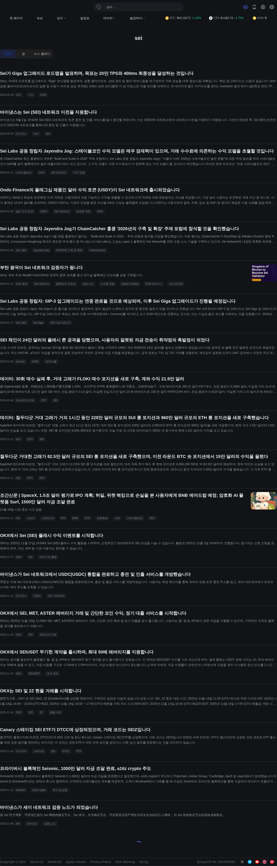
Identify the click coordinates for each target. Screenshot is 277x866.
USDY (43, 211)
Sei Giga (38, 322)
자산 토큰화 (176, 283)
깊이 (61, 18)
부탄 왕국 (21, 283)
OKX (18, 557)
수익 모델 (78, 172)
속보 (40, 18)
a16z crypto (39, 790)
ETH (30, 439)
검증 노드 (88, 283)
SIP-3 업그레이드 (60, 322)
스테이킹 (38, 751)
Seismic (20, 790)
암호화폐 (102, 518)
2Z (41, 712)
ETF (79, 751)
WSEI (35, 361)
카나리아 (21, 751)
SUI (18, 439)
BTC (42, 478)
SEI (48, 133)
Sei (18, 518)
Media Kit (54, 862)
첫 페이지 (16, 18)
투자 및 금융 (60, 790)
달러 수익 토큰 (24, 211)
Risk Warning (125, 862)
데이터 (109, 18)
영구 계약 (52, 673)
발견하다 (137, 18)
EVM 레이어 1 (153, 283)
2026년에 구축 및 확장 (69, 250)
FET (43, 400)
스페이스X (48, 518)
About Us (36, 862)
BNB (75, 518)
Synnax (20, 361)
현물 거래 (55, 712)
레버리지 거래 (48, 634)
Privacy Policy (100, 862)
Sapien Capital (129, 283)
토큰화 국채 (83, 211)
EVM (43, 94)
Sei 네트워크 (58, 172)
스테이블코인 (24, 172)
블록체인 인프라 (65, 283)
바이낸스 (21, 133)
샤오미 (31, 518)
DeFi (41, 172)
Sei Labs (21, 250)
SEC (152, 518)
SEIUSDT (34, 673)
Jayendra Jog (41, 250)
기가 (30, 94)
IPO (63, 518)
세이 (18, 94)
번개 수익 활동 (48, 557)
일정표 (84, 18)
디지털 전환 (107, 283)
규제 (117, 518)
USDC (37, 595)
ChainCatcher (97, 250)
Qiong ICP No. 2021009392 (216, 862)
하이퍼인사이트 (25, 400)
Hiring (143, 862)
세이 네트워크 (56, 595)
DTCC (66, 751)
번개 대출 (51, 361)
